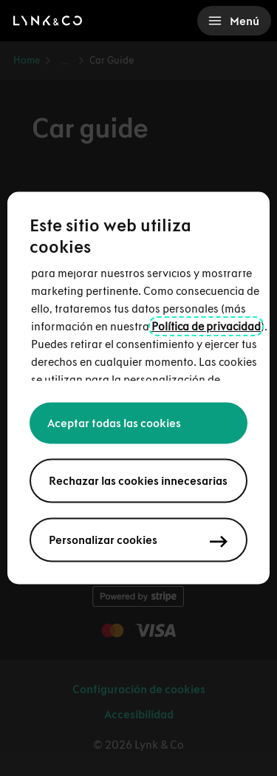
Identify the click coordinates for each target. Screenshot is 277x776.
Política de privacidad (206, 326)
